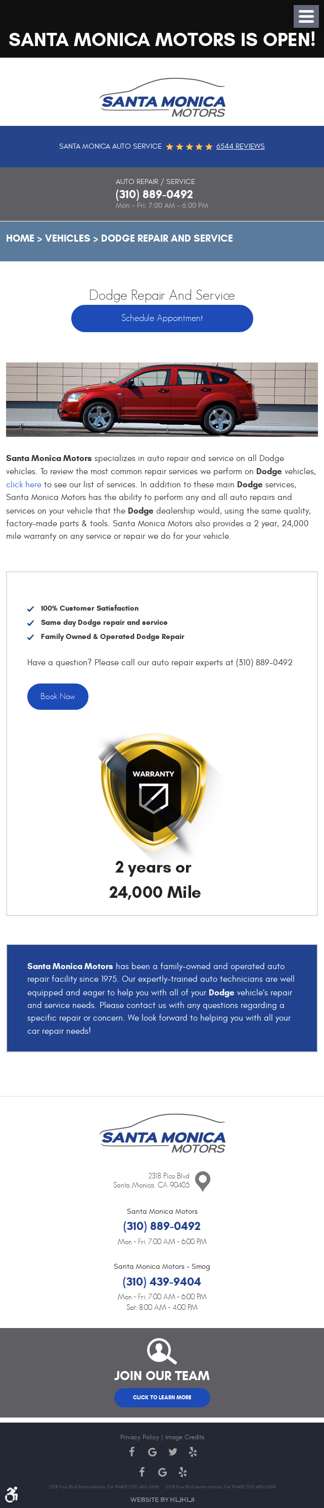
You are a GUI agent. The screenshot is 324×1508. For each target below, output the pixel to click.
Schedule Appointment (162, 318)
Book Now (57, 697)
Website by (162, 1499)
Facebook (132, 1452)
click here (23, 485)
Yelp (192, 1452)
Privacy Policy (139, 1437)
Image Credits (184, 1437)
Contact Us (203, 1182)
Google (152, 1452)
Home (20, 238)
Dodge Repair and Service (167, 238)
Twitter (172, 1452)
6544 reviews (240, 146)
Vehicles (67, 238)
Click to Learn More (162, 1397)
